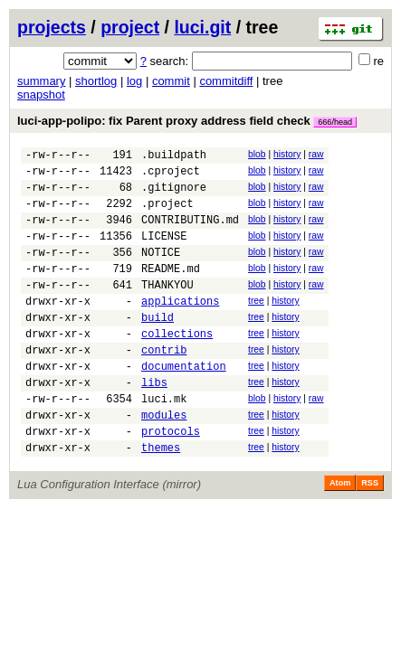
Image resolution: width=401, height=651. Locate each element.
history (287, 154)
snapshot (41, 94)
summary (41, 81)
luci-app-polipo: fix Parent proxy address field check (187, 120)
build (157, 346)
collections (177, 365)
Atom (339, 534)
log (134, 81)
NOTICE (160, 270)
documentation (183, 403)
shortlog (96, 81)
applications (180, 327)
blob (257, 154)
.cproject (170, 176)
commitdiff (226, 81)
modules (163, 460)
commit (171, 81)
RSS (369, 534)
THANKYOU (167, 308)
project (129, 27)
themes (160, 498)
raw (316, 154)
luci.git (202, 27)
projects (51, 27)
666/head (335, 122)
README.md (170, 289)
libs (154, 422)
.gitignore (173, 195)
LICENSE (163, 251)
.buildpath (173, 157)
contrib (163, 384)
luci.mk (163, 441)
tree (256, 325)
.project (167, 214)
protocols (170, 479)
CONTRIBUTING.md (190, 233)
